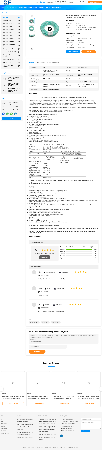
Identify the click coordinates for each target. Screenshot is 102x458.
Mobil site (3, 430)
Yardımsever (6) (44, 291)
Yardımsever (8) (44, 307)
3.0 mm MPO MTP (34, 322)
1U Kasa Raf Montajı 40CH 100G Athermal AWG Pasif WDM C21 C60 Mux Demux (47, 429)
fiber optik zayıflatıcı (11, 41)
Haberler (3, 426)
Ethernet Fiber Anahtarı (11, 59)
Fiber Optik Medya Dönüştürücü (11, 55)
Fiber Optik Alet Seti (11, 62)
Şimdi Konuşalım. (94, 2)
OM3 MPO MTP (55, 322)
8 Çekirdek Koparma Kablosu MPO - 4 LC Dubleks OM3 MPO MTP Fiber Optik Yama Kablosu (88, 398)
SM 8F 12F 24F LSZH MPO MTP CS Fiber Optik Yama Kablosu (13, 84)
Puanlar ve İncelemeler (53, 62)
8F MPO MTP (45, 322)
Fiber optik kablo (11, 26)
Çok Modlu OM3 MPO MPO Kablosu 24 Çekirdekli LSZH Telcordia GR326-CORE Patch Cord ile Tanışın (13, 398)
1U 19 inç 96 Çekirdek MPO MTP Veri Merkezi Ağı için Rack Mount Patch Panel (26, 427)
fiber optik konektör (11, 38)
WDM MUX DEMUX (11, 20)
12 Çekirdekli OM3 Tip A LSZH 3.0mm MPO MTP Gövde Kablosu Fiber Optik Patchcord (25, 435)
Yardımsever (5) (44, 275)
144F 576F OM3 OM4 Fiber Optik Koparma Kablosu (13, 79)
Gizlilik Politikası (5, 433)
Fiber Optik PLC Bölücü (11, 23)
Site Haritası (4, 428)
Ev (1, 419)
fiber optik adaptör (11, 35)
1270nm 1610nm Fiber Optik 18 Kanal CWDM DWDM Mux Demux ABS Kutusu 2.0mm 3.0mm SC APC (48, 421)
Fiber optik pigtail (11, 32)
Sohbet (11, 118)
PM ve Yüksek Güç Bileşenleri (11, 66)
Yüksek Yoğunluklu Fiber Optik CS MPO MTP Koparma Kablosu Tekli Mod (38, 398)
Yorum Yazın (44, 257)
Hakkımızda (4, 423)
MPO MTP (11, 17)
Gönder (37, 352)
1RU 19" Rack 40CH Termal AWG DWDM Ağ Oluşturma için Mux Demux (47, 437)
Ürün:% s (3, 421)
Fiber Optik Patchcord (11, 29)
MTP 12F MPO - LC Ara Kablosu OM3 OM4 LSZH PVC (14, 90)
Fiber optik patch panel (11, 49)
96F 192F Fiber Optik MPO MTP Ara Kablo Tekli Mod (25, 420)
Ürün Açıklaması (41, 62)
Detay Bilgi (31, 62)
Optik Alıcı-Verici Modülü (11, 52)
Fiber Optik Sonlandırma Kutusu (11, 45)
